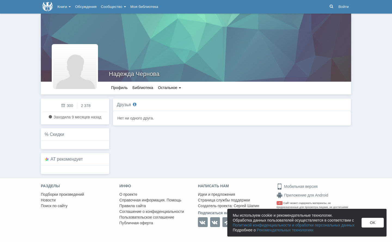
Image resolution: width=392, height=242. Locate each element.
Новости (48, 200)
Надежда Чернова (134, 74)
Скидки (57, 134)
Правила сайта (133, 206)
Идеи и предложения (216, 194)
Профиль (119, 87)
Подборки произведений (62, 194)
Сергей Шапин (246, 206)
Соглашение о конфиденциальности (152, 211)
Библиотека (142, 87)
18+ (279, 202)
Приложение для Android (302, 195)
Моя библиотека (144, 7)
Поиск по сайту (54, 206)
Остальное (169, 87)
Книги (64, 7)
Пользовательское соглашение (147, 217)
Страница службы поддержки (224, 200)
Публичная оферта (136, 223)
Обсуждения (85, 7)
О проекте (128, 194)
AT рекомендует (67, 159)
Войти (343, 7)
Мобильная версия (297, 186)
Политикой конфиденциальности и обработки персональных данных (293, 225)
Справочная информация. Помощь (151, 200)
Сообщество (113, 7)
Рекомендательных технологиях (285, 230)
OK (372, 222)
